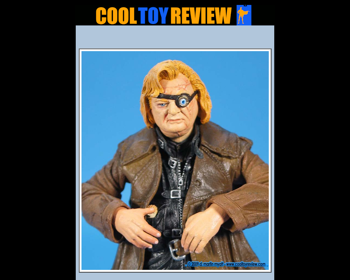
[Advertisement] (175, 38)
